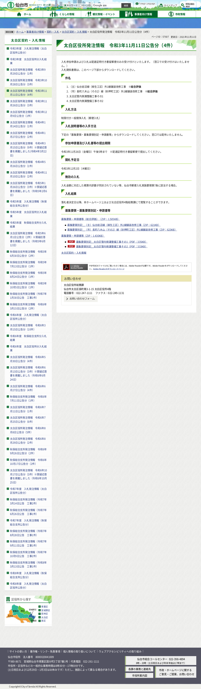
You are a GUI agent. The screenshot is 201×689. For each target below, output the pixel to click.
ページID (126, 13)
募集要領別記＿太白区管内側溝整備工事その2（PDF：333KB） (112, 246)
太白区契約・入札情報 (74, 31)
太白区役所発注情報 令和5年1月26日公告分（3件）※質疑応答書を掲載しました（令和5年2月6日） (28, 189)
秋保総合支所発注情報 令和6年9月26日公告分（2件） (28, 451)
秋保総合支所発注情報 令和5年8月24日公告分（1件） (28, 274)
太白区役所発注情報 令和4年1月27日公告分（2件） (28, 135)
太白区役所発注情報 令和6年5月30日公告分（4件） (28, 359)
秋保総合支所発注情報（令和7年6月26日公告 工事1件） (28, 512)
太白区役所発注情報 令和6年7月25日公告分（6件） (28, 419)
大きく (151, 8)
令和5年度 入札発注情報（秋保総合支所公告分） (28, 203)
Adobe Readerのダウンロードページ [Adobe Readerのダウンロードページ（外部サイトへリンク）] (108, 268)
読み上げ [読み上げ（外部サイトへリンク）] (129, 3)
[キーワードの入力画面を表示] (106, 13)
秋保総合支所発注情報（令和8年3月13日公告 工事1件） (28, 564)
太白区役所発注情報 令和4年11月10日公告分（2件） (28, 174)
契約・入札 (53, 31)
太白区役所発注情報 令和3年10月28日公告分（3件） (28, 82)
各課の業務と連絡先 (139, 669)
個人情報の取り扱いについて (79, 651)
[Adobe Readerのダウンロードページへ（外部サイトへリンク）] (75, 265)
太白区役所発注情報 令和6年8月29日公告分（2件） (28, 440)
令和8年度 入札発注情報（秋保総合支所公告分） (28, 575)
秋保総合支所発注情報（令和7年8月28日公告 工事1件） (28, 533)
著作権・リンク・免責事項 (45, 651)
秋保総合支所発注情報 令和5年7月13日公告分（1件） (28, 264)
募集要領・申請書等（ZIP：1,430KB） (83, 235)
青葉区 (44, 606)
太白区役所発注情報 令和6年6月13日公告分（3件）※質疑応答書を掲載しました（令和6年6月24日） (28, 373)
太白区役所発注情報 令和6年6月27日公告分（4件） (28, 388)
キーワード (112, 13)
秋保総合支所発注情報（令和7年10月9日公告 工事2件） (28, 554)
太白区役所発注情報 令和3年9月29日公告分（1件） (28, 71)
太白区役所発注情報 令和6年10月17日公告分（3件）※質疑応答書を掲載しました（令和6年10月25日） (28, 476)
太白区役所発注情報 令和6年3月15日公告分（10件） (28, 327)
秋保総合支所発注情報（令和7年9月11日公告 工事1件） (28, 543)
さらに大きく (163, 8)
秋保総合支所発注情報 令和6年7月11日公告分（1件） (28, 398)
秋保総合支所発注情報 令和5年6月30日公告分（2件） (28, 253)
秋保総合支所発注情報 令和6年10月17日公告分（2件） (28, 461)
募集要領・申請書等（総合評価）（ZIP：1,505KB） (90, 219)
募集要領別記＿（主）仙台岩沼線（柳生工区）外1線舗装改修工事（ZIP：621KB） (114, 224)
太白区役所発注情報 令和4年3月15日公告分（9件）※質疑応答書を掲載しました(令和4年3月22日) (28, 149)
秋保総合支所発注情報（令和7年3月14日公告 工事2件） (28, 501)
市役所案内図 (139, 675)
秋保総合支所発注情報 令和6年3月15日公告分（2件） (28, 306)
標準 (156, 4)
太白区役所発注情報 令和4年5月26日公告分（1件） (28, 164)
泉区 (43, 620)
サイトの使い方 (18, 651)
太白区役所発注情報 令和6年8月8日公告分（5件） (28, 430)
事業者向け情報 (35, 31)
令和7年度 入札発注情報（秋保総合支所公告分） (28, 522)
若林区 (44, 613)
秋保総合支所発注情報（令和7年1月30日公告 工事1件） (28, 296)
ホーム (20, 31)
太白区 (44, 617)
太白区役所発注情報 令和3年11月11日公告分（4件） (28, 92)
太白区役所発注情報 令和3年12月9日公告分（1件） (28, 114)
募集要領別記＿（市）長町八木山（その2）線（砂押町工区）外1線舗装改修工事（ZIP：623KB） (122, 229)
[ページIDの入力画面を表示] (121, 13)
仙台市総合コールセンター (152, 659)
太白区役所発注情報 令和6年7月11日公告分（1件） (28, 409)
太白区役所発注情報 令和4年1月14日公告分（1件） (28, 124)
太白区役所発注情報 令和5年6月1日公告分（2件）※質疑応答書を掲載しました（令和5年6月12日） (28, 239)
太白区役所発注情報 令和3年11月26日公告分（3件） (28, 103)
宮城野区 (45, 610)
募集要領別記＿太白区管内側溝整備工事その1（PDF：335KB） (112, 241)
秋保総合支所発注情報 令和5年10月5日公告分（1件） (28, 285)
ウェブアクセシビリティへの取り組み (120, 651)
